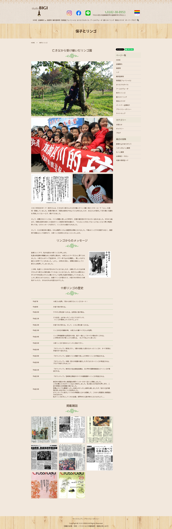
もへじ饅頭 (120, 152)
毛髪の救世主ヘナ (122, 160)
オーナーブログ (130, 20)
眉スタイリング (108, 20)
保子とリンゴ (120, 93)
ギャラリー (120, 128)
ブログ (118, 133)
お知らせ (119, 124)
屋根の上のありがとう (123, 144)
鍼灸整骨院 (56, 20)
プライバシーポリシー (123, 109)
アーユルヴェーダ (96, 20)
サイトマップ (120, 113)
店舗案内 (41, 20)
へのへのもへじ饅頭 (123, 148)
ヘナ (117, 72)
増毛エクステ (119, 20)
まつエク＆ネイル (83, 20)
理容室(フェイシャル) (68, 20)
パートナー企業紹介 (123, 105)
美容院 (49, 20)
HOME (35, 20)
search (139, 20)
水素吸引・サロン (122, 156)
